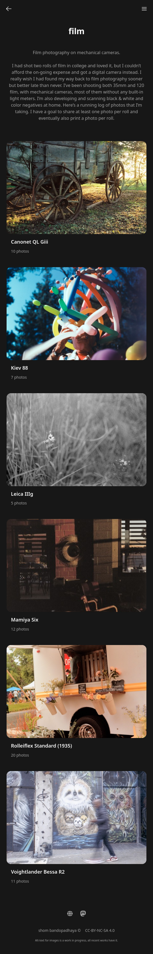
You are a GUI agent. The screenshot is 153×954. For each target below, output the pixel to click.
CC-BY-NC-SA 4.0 (100, 930)
